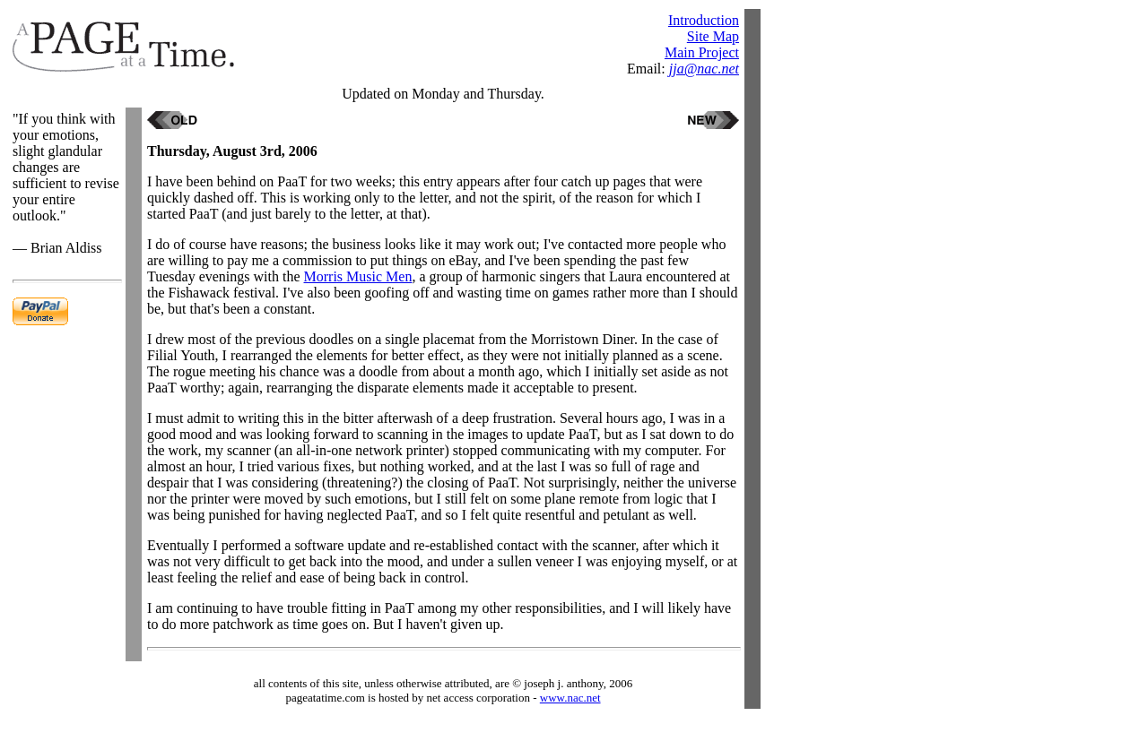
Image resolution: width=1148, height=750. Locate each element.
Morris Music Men (358, 276)
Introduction (703, 20)
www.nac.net (570, 697)
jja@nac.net (704, 68)
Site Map (713, 36)
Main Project (702, 52)
